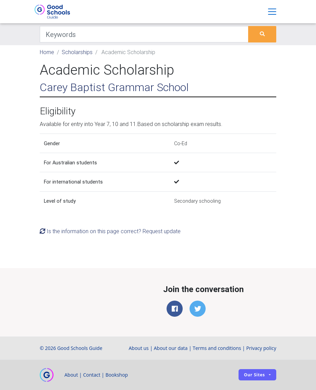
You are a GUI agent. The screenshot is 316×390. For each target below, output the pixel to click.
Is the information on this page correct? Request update (110, 231)
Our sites (254, 375)
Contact (91, 375)
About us (138, 348)
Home (47, 52)
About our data (171, 348)
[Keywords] (144, 34)
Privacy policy (261, 348)
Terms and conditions (217, 348)
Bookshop (117, 375)
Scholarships (77, 52)
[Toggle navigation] (272, 11)
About (71, 375)
